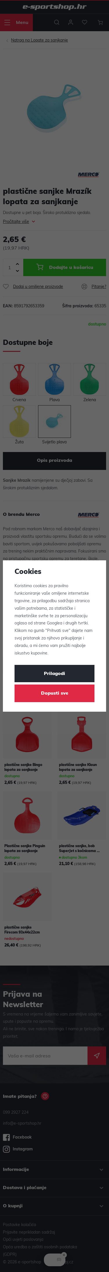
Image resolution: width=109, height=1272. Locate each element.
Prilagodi (54, 674)
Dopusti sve (54, 693)
